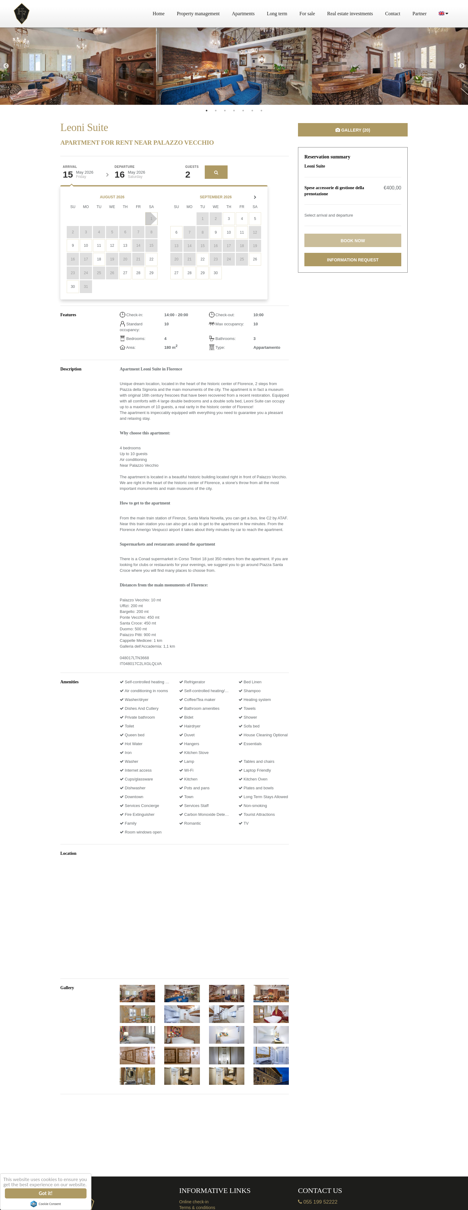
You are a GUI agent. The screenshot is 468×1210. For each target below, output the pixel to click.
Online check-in (194, 1201)
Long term (277, 13)
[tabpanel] (78, 66)
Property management (198, 13)
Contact (392, 13)
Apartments (243, 13)
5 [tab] (243, 111)
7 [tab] (261, 111)
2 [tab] (216, 111)
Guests (192, 166)
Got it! (46, 1193)
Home (159, 13)
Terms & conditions (197, 1207)
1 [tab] (207, 111)
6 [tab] (252, 111)
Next (462, 66)
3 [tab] (225, 111)
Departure (125, 166)
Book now (353, 240)
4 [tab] (234, 111)
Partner (420, 13)
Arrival (70, 166)
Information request (352, 259)
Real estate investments (350, 13)
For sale (307, 13)
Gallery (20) (352, 130)
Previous (6, 66)
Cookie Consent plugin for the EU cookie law (46, 1204)
